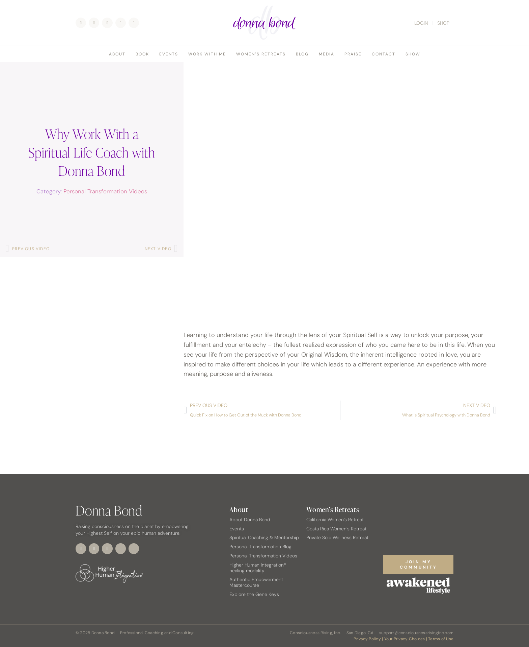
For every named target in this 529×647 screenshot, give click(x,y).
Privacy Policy (367, 639)
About (117, 54)
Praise (353, 54)
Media (326, 54)
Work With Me (207, 54)
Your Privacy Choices (404, 639)
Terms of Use (440, 639)
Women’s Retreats (261, 54)
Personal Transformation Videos (105, 191)
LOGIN (421, 23)
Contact (383, 54)
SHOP (443, 23)
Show (413, 54)
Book (142, 54)
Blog (302, 54)
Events (168, 54)
